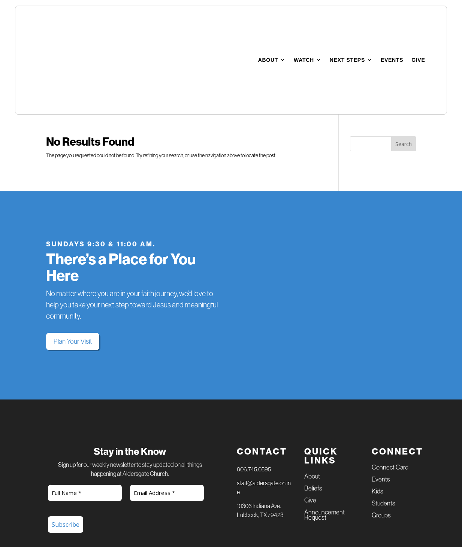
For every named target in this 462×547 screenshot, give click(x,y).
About (268, 20)
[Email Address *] (167, 413)
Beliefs (313, 409)
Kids (377, 412)
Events (392, 20)
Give (418, 20)
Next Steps (347, 20)
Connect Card (390, 388)
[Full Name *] (85, 413)
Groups (381, 436)
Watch (304, 20)
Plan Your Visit (73, 261)
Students (383, 424)
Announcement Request (324, 435)
